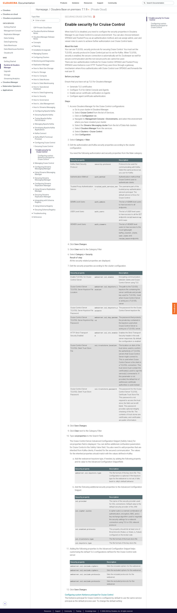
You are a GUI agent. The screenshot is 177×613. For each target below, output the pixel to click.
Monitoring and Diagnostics (43, 61)
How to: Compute (40, 76)
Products (63, 3)
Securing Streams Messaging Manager (43, 179)
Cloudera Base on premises (66, 9)
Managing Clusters (40, 54)
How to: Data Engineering (43, 93)
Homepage (42, 9)
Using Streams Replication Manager (45, 190)
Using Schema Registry (44, 206)
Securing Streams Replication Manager (43, 196)
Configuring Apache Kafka (45, 111)
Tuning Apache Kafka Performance (43, 119)
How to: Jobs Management (43, 104)
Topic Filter (35, 17)
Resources (88, 3)
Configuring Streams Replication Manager (43, 184)
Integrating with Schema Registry (44, 201)
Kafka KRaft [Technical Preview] (43, 138)
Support (100, 3)
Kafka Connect (40, 133)
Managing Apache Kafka (44, 124)
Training (78, 610)
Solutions (75, 3)
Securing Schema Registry (45, 210)
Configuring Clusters (41, 57)
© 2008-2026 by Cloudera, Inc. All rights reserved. (116, 610)
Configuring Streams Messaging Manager (43, 168)
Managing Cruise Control (44, 163)
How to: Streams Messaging (44, 107)
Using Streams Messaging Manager (45, 173)
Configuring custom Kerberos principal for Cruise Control (46, 157)
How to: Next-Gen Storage (43, 68)
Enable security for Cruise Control (43, 151)
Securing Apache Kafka (44, 115)
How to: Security (39, 96)
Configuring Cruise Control (45, 143)
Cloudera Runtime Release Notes (43, 32)
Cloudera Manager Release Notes (43, 38)
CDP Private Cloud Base (42, 28)
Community (112, 3)
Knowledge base (90, 610)
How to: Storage (39, 72)
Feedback (174, 308)
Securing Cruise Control (44, 146)
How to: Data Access (41, 80)
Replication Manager (41, 65)
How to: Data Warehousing (43, 83)
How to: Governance (41, 100)
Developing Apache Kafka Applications (45, 129)
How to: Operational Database (41, 88)
